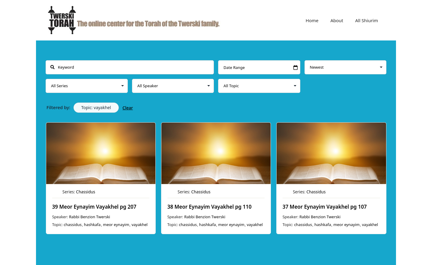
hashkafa (92, 224)
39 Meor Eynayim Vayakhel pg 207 (94, 206)
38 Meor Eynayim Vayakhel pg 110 (209, 206)
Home (312, 20)
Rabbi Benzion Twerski (89, 216)
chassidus (73, 224)
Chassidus (85, 192)
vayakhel (139, 224)
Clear (127, 108)
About (336, 20)
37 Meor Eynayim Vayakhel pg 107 (325, 206)
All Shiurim (366, 20)
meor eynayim (116, 224)
